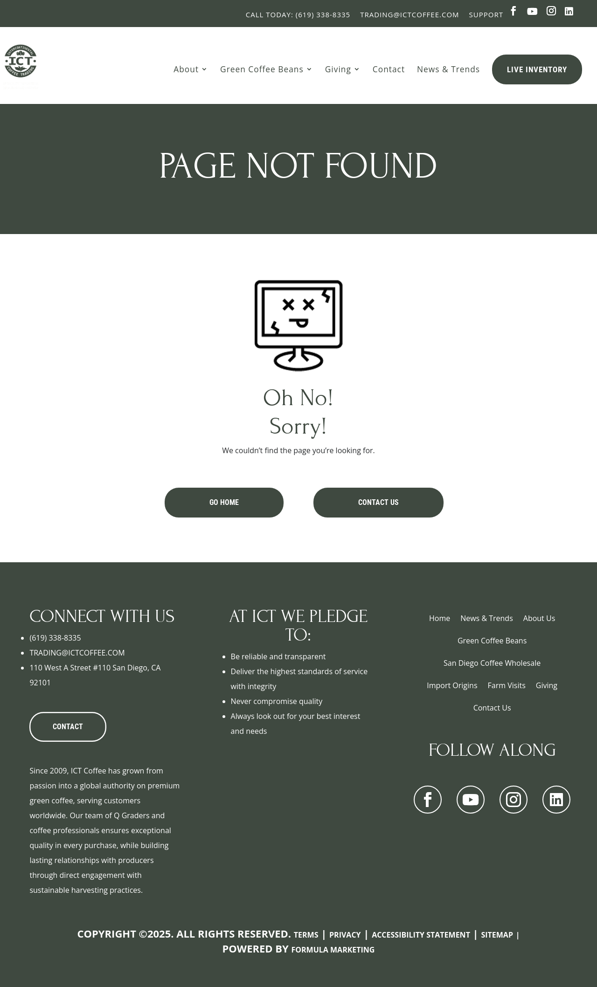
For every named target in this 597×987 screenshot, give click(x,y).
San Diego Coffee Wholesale (492, 663)
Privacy (345, 935)
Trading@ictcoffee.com (409, 14)
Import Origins (452, 685)
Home (439, 618)
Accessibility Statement (421, 935)
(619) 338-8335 (55, 638)
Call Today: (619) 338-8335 (298, 14)
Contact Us (378, 502)
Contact (389, 69)
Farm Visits (507, 685)
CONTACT (68, 726)
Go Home (224, 502)
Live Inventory (537, 69)
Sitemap (497, 935)
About (186, 69)
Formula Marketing (333, 950)
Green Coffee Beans (262, 69)
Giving (338, 69)
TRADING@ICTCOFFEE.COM (77, 653)
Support (486, 14)
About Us (539, 618)
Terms (306, 935)
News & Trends (448, 69)
